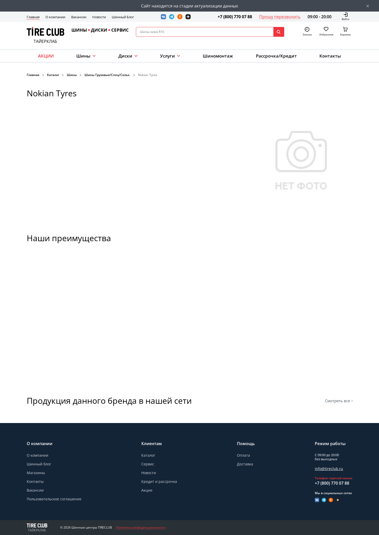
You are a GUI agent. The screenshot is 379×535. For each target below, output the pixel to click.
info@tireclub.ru (329, 468)
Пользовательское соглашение (54, 498)
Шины (83, 56)
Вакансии (78, 17)
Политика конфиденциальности (140, 527)
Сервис (147, 464)
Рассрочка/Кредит (276, 56)
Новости (99, 17)
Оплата (243, 455)
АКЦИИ (46, 56)
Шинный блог (39, 464)
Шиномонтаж (218, 56)
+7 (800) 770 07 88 (235, 17)
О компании (55, 17)
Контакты (330, 56)
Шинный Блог (123, 17)
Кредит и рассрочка (159, 481)
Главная (33, 17)
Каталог (53, 75)
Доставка (245, 464)
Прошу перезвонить (279, 16)
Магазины (36, 472)
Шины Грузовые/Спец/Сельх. (107, 75)
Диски (125, 56)
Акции (146, 490)
